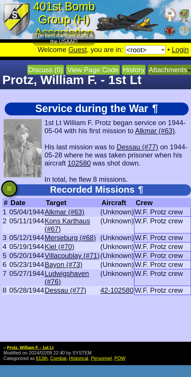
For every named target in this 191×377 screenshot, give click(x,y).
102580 (79, 163)
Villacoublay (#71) (71, 255)
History (133, 70)
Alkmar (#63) (155, 131)
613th (42, 358)
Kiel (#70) (59, 246)
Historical (78, 358)
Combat (58, 358)
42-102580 (116, 290)
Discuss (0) (45, 70)
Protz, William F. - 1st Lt (30, 347)
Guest (77, 49)
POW (119, 358)
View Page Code (92, 70)
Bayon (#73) (63, 264)
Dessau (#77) (137, 147)
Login (180, 49)
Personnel (101, 358)
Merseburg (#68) (70, 238)
